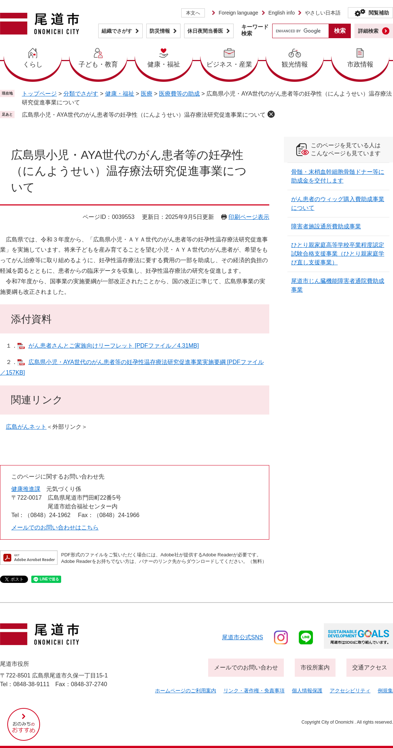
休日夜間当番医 (205, 31)
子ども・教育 (98, 64)
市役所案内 (315, 667)
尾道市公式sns (242, 637)
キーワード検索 (255, 30)
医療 (146, 94)
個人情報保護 (307, 690)
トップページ (39, 94)
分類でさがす (80, 94)
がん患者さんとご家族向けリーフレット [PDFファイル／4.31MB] (113, 346)
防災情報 (160, 31)
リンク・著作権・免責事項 (254, 690)
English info (282, 13)
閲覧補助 (379, 13)
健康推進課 (25, 489)
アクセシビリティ (350, 690)
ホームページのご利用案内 (185, 690)
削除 (271, 114)
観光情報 (295, 64)
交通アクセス (369, 667)
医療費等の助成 (179, 94)
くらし (33, 64)
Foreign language (238, 13)
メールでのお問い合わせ (246, 667)
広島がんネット (26, 427)
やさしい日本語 (323, 13)
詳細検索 (368, 31)
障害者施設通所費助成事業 (326, 226)
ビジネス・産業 (229, 64)
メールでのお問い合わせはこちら (55, 527)
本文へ (193, 13)
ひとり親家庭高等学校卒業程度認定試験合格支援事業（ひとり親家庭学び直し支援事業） (337, 253)
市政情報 (360, 64)
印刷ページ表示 (249, 217)
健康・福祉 (163, 64)
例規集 (385, 690)
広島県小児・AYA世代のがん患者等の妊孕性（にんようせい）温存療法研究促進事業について (144, 115)
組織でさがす (117, 31)
